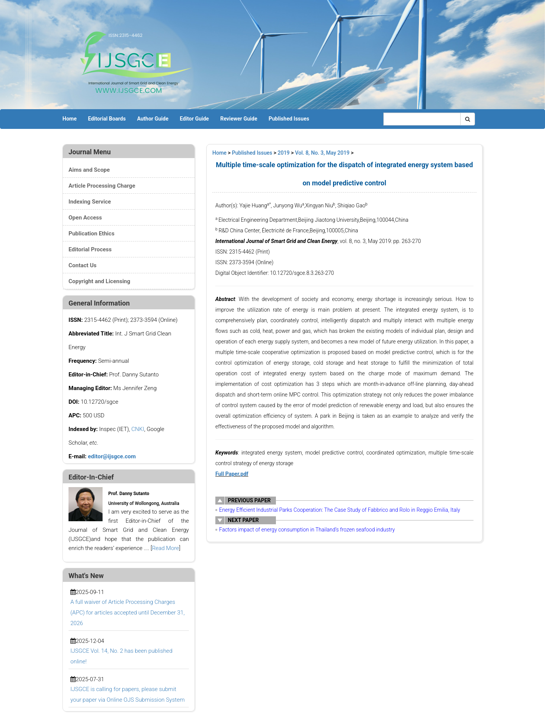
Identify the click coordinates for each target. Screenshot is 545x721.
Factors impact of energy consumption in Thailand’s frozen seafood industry (307, 530)
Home (69, 119)
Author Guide (152, 119)
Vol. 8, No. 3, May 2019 (322, 153)
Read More (165, 548)
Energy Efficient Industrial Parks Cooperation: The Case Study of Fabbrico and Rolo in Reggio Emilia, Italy (339, 510)
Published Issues (289, 119)
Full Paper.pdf (231, 474)
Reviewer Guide (238, 119)
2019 (284, 153)
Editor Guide (194, 119)
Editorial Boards (107, 119)
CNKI (137, 429)
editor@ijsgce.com (112, 456)
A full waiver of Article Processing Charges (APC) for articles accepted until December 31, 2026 (127, 613)
